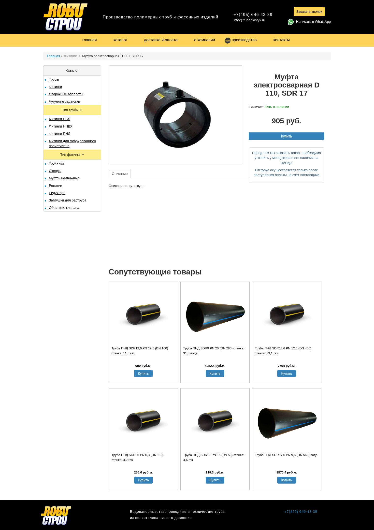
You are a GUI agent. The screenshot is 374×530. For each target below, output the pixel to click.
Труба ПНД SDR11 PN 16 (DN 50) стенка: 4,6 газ (213, 457)
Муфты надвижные (64, 178)
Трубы (54, 79)
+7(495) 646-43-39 (252, 14)
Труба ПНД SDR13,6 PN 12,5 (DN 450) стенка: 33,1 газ (283, 350)
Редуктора (57, 193)
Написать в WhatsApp (309, 22)
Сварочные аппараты (66, 94)
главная (89, 40)
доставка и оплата (160, 40)
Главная (53, 56)
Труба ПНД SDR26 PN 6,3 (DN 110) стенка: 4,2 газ (138, 457)
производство (241, 40)
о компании (204, 40)
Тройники (56, 163)
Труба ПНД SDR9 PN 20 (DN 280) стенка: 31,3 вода (213, 350)
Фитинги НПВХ (60, 126)
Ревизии (55, 185)
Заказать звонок (309, 12)
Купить (286, 136)
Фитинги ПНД (59, 134)
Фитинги (71, 56)
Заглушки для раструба (67, 200)
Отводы (55, 171)
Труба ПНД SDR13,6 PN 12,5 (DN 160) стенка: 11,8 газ (140, 350)
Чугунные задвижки (64, 101)
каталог (120, 40)
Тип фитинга (70, 155)
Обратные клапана (64, 208)
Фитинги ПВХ (59, 119)
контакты (281, 40)
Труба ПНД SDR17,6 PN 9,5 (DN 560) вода (286, 455)
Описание (120, 174)
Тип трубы (70, 110)
